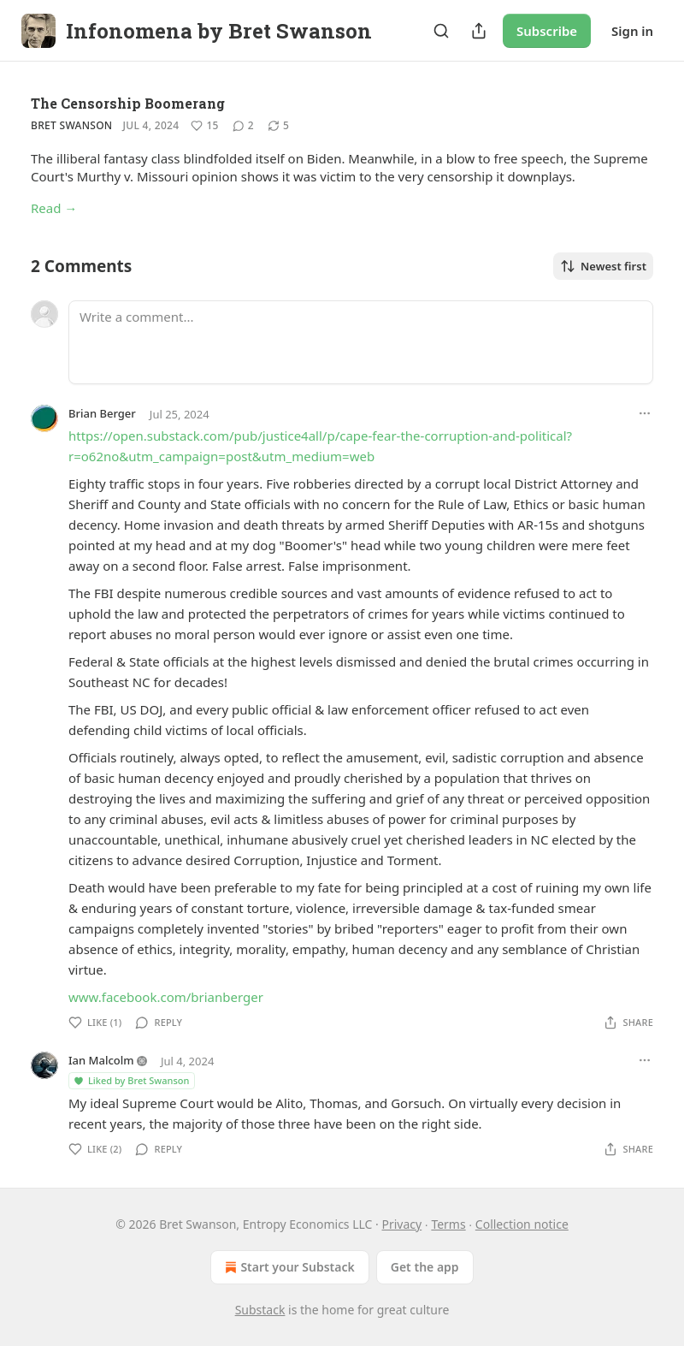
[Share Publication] (479, 31)
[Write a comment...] (360, 342)
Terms (448, 1224)
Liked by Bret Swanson (131, 1080)
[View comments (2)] (243, 126)
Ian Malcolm (101, 1060)
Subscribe (546, 30)
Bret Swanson (72, 125)
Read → (54, 207)
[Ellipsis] (644, 413)
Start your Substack (287, 1267)
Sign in (632, 30)
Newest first (603, 266)
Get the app (425, 1267)
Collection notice (522, 1224)
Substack (260, 1310)
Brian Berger (102, 413)
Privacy (402, 1224)
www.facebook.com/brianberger (165, 996)
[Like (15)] (204, 126)
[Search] (441, 31)
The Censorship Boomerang (128, 103)
